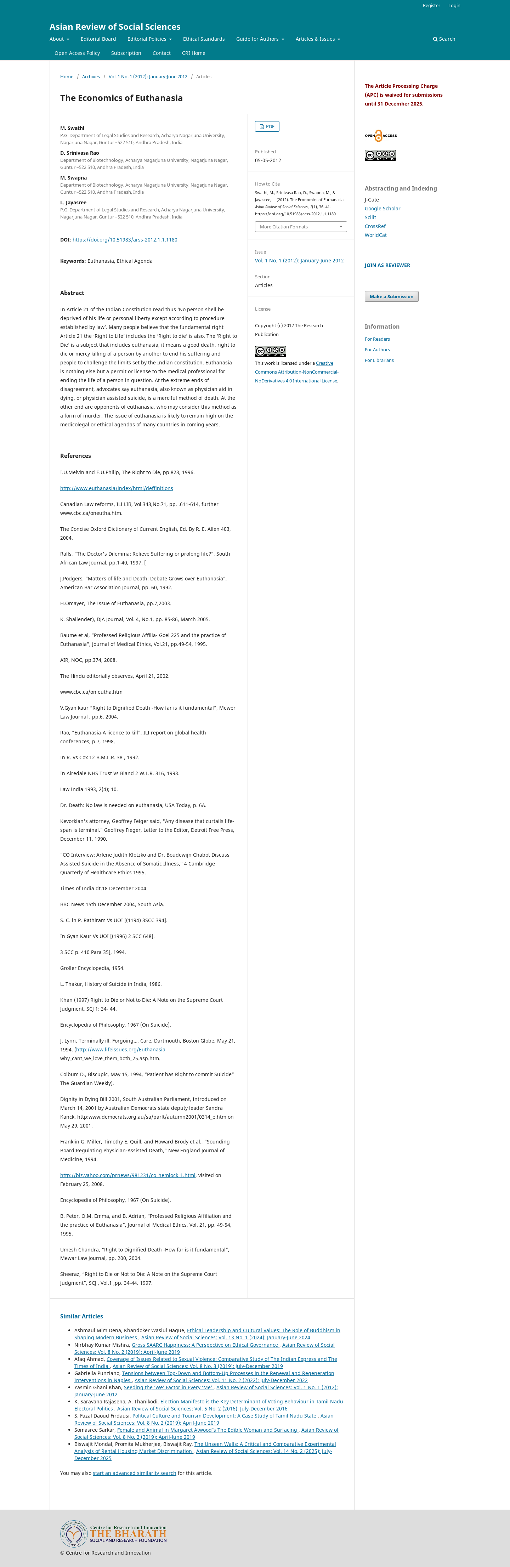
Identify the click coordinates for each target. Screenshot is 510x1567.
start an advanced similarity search (134, 1473)
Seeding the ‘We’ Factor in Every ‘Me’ (169, 1387)
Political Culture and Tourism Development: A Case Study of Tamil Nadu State (225, 1415)
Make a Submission (392, 296)
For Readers (377, 339)
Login (454, 5)
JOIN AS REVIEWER (387, 265)
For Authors (377, 349)
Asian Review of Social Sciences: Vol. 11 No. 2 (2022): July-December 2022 (221, 1380)
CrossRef (375, 226)
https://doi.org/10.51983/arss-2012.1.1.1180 (125, 239)
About (57, 38)
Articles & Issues (316, 38)
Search (444, 38)
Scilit (370, 217)
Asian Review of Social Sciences (115, 26)
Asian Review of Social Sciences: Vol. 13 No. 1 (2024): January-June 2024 (225, 1337)
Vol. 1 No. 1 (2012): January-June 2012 (148, 76)
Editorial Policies (148, 38)
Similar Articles (81, 1316)
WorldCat (376, 235)
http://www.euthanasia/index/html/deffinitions (116, 488)
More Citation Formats (284, 226)
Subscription (126, 53)
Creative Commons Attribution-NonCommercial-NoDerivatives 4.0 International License (297, 372)
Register (431, 5)
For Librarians (379, 360)
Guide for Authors (258, 38)
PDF (269, 126)
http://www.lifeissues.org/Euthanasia (120, 1049)
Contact (162, 53)
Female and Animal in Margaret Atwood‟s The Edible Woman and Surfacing (208, 1429)
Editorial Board (98, 38)
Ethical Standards (204, 38)
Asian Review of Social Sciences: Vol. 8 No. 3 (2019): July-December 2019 (198, 1366)
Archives (91, 76)
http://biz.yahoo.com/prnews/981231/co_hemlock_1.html (128, 1175)
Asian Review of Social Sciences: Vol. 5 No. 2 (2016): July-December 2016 (202, 1408)
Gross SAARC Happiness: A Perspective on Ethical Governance (205, 1344)
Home (66, 76)
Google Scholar (383, 208)
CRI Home (193, 53)
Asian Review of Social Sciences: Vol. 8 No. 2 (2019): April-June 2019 (204, 1419)
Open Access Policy (77, 53)
